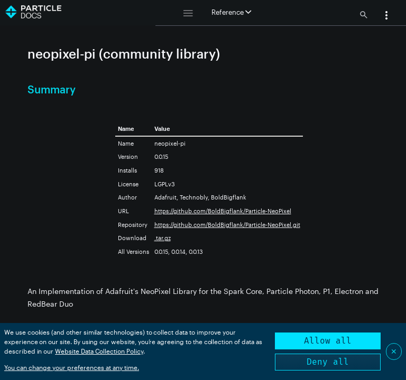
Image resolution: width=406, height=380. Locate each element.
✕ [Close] (394, 351)
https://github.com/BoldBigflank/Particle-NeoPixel (222, 210)
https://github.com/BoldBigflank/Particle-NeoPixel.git (227, 224)
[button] (386, 16)
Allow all (328, 341)
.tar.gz (162, 237)
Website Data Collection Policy (99, 351)
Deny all (328, 362)
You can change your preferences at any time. (71, 367)
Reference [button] (231, 12)
